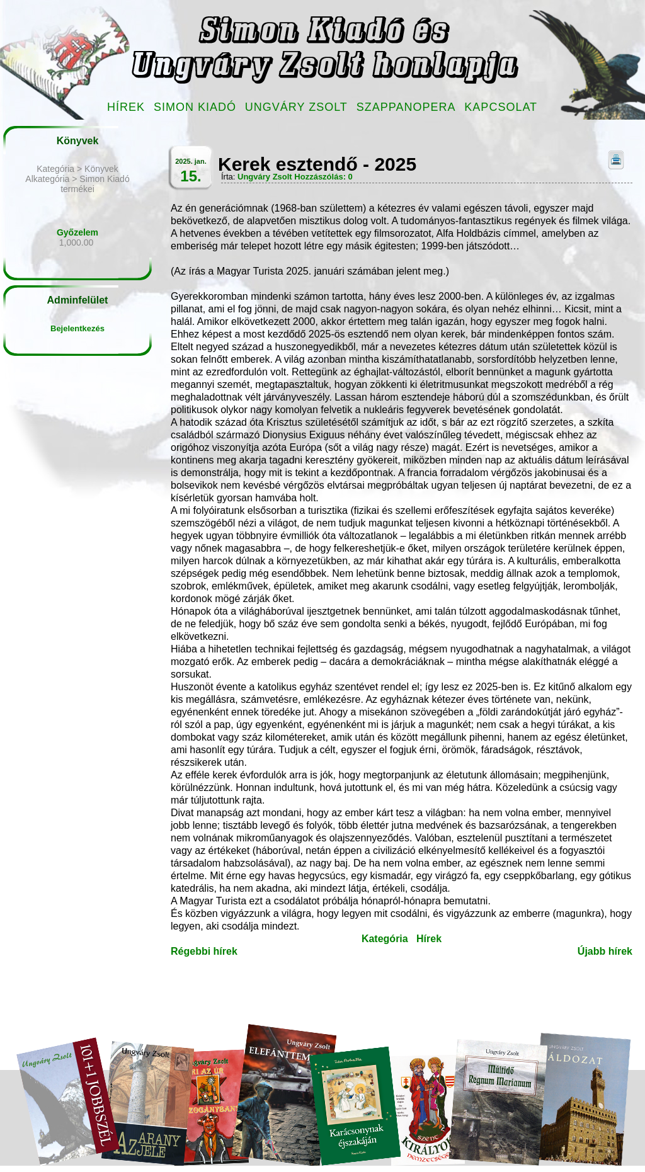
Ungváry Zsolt (296, 107)
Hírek (126, 107)
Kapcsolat (500, 107)
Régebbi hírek (204, 951)
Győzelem (77, 232)
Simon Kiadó (195, 107)
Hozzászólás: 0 (323, 176)
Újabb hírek (605, 951)
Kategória (385, 938)
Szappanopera (406, 107)
